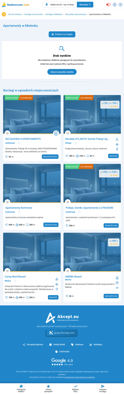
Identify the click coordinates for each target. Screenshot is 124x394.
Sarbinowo (10, 143)
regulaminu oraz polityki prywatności (80, 377)
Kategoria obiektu (21, 388)
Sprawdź (113, 156)
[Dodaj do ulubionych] (7, 133)
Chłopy (68, 143)
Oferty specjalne (48, 388)
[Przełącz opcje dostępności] (114, 4)
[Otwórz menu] (120, 4)
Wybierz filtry (75, 388)
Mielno (8, 281)
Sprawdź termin (50, 156)
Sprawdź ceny (51, 225)
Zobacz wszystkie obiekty (62, 72)
